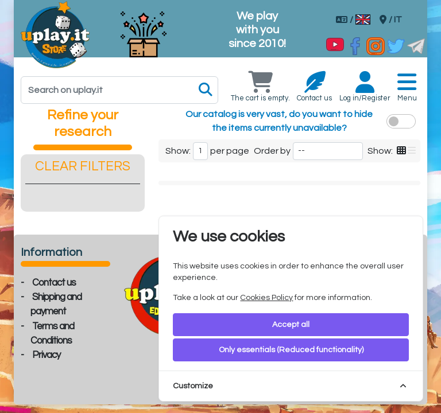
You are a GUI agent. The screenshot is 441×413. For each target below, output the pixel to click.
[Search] (119, 90)
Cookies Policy (266, 298)
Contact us (54, 283)
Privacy (46, 355)
